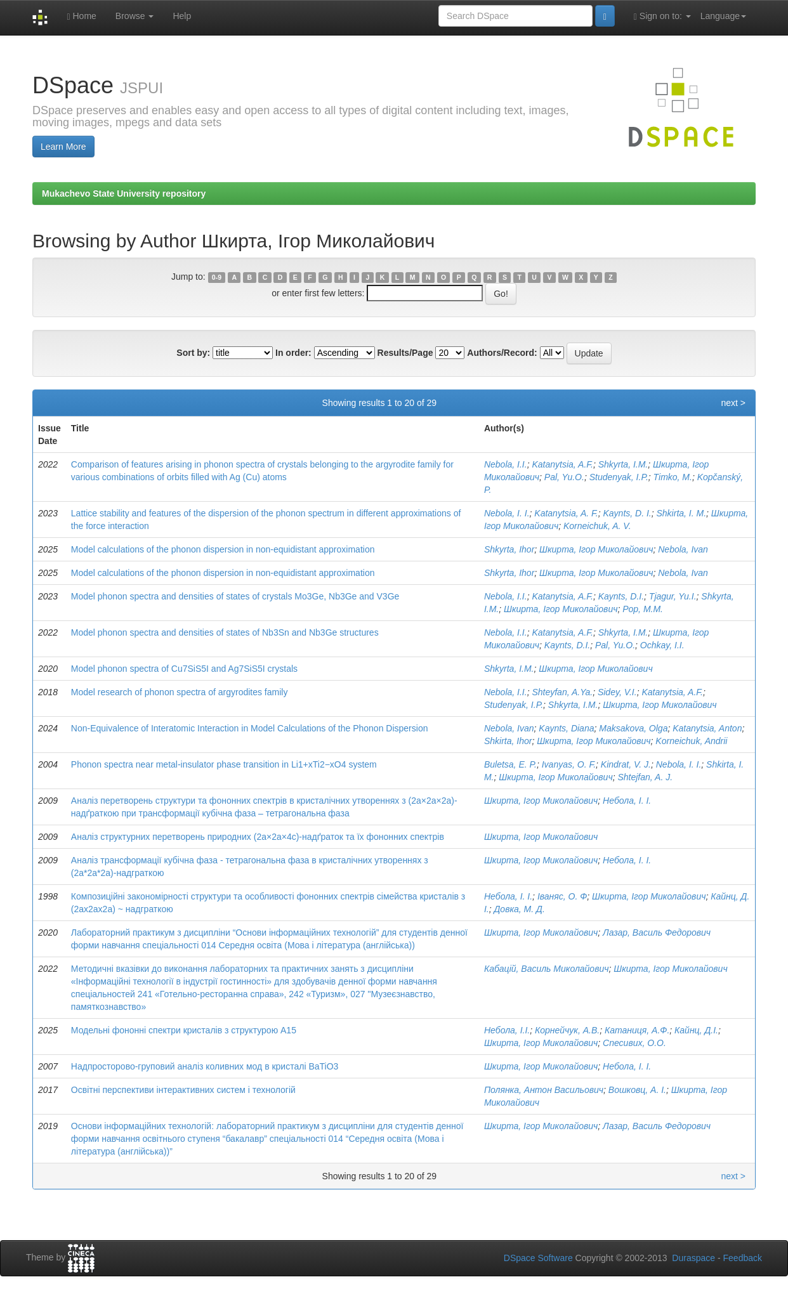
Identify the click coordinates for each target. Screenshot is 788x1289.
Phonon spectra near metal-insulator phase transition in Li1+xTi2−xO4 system (224, 764)
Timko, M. (672, 477)
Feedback (742, 1258)
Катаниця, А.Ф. (637, 1030)
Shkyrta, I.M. (623, 464)
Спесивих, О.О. (634, 1043)
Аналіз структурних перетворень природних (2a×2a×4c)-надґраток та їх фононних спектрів (257, 837)
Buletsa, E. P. (510, 764)
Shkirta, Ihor (508, 741)
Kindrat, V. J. (626, 764)
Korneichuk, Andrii (691, 741)
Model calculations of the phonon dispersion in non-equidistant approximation (223, 549)
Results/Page (405, 353)
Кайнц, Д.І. (696, 1030)
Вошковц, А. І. (637, 1090)
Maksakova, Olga (633, 728)
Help (182, 16)
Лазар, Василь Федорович (657, 932)
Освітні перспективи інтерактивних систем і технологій (183, 1090)
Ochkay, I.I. (662, 645)
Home (81, 16)
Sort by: (193, 353)
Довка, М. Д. (519, 909)
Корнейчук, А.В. (567, 1030)
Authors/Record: (502, 353)
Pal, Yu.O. (564, 477)
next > (733, 403)
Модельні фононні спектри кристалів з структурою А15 (183, 1030)
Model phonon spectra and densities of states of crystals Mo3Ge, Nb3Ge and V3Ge (235, 596)
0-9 (216, 277)
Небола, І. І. (627, 800)
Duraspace (693, 1258)
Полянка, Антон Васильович (543, 1090)
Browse (134, 16)
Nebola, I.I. (505, 464)
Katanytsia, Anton (707, 728)
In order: (293, 353)
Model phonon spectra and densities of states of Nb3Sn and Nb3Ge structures (225, 632)
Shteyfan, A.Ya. (562, 692)
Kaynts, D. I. (627, 513)
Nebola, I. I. (507, 513)
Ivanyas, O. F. (569, 764)
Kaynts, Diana (566, 728)
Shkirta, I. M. (682, 513)
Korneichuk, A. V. (597, 526)
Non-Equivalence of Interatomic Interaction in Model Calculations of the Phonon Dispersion (249, 728)
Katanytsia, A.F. (562, 464)
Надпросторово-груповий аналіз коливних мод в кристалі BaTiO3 (205, 1066)
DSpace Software (538, 1258)
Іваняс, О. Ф (562, 896)
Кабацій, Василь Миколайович (546, 969)
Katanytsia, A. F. (566, 513)
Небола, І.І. (507, 1030)
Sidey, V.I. (617, 692)
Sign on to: (662, 16)
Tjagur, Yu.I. (673, 596)
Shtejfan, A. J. (645, 777)
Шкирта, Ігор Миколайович (596, 549)
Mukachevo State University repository (124, 193)
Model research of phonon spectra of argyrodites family (179, 692)
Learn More (63, 146)
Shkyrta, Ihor (509, 549)
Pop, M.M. (642, 609)
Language (723, 16)
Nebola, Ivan (683, 549)
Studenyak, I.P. (618, 477)
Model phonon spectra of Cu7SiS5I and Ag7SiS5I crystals (184, 669)
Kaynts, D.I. (621, 596)
